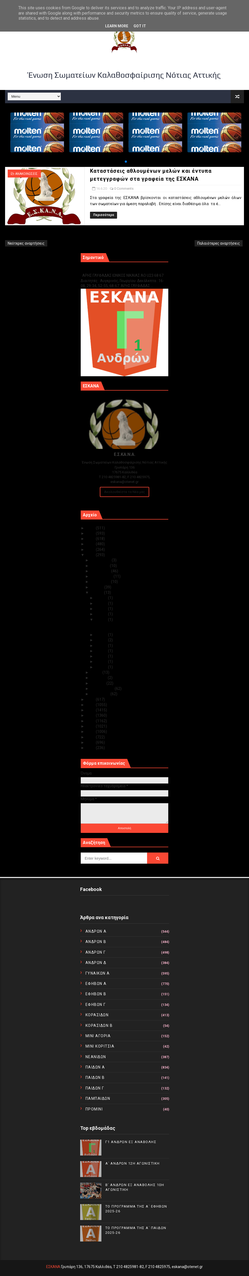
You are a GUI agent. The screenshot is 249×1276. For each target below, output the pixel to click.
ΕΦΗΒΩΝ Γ (95, 1004)
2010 (91, 748)
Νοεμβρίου (100, 566)
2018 (91, 705)
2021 (91, 549)
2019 (91, 699)
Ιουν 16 (101, 619)
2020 (91, 555)
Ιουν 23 (101, 603)
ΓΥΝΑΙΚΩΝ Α (97, 973)
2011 (91, 742)
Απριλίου (99, 678)
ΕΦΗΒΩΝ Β (95, 994)
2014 (91, 726)
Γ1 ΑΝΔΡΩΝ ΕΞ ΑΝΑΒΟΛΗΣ (108, 269)
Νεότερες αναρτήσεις (26, 243)
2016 (91, 715)
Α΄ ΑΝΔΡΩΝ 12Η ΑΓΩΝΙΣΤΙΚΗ (132, 1163)
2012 (91, 737)
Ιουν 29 (101, 598)
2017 (91, 710)
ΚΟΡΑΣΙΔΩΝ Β (99, 1025)
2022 (91, 544)
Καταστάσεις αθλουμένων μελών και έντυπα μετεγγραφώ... (126, 627)
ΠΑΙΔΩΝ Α (95, 1067)
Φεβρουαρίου (103, 688)
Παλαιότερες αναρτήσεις (218, 243)
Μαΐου (96, 672)
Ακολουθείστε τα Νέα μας (124, 492)
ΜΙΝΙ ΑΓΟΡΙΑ (98, 1036)
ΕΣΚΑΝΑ (53, 1267)
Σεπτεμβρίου (102, 576)
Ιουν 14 (101, 635)
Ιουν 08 (101, 651)
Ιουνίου (97, 592)
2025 (91, 528)
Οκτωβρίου (101, 571)
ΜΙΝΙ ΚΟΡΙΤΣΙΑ (100, 1046)
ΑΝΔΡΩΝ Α (96, 931)
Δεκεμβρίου (101, 560)
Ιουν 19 (101, 609)
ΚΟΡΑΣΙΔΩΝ (97, 1015)
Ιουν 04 (101, 656)
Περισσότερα (103, 215)
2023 (91, 539)
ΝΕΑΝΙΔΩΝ (95, 1057)
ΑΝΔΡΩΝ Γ (95, 952)
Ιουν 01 (101, 667)
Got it (140, 26)
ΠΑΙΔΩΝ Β (95, 1077)
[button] (126, 162)
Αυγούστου (101, 581)
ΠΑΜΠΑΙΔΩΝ (97, 1098)
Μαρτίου (98, 683)
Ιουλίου (97, 587)
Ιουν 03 (101, 661)
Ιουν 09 (101, 645)
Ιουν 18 (101, 614)
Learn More (116, 26)
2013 (91, 731)
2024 (91, 533)
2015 (91, 721)
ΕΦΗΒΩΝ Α (96, 983)
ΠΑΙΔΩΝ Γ (94, 1088)
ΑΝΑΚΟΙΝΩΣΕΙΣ (26, 174)
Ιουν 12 (101, 640)
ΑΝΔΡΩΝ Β (95, 942)
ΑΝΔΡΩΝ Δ (95, 963)
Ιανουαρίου (100, 694)
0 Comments (124, 189)
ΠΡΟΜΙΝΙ (94, 1109)
